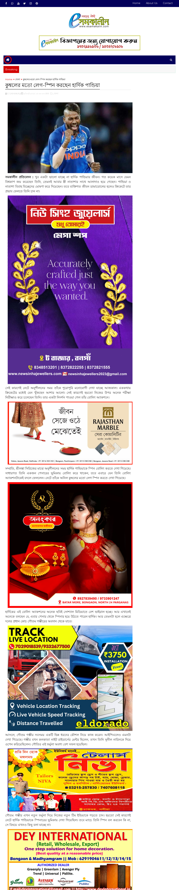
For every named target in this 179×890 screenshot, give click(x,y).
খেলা (17, 80)
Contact (168, 3)
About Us (151, 3)
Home (136, 3)
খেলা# (17, 870)
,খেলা (55, 93)
